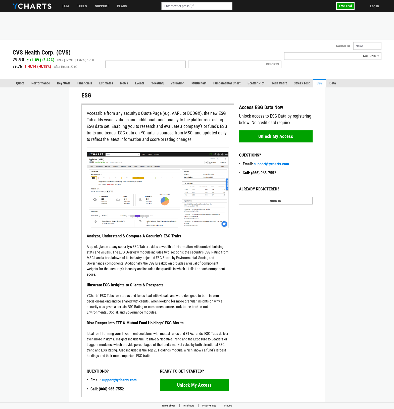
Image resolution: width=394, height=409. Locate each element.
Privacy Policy (209, 405)
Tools (82, 6)
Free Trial (345, 6)
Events (139, 83)
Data (65, 6)
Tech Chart (279, 83)
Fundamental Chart (226, 83)
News (124, 83)
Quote (20, 83)
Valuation (177, 83)
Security (228, 405)
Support (102, 6)
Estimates (106, 83)
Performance (40, 83)
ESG (319, 83)
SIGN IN (275, 201)
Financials (84, 83)
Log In (374, 6)
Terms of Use (168, 405)
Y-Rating (157, 83)
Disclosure (188, 405)
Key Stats (63, 83)
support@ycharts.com (119, 380)
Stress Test (302, 83)
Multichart (198, 83)
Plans (122, 6)
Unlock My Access (194, 385)
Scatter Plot (256, 83)
